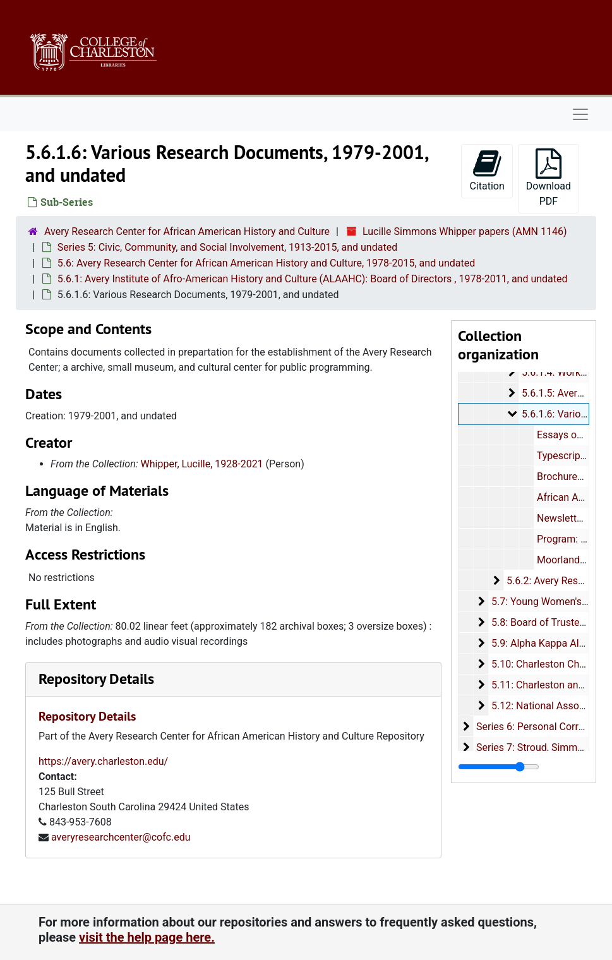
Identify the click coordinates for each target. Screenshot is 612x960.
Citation (486, 170)
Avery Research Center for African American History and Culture (187, 231)
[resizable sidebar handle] (498, 767)
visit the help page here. (147, 937)
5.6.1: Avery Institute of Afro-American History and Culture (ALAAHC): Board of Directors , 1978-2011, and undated (312, 279)
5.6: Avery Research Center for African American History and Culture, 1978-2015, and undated (266, 263)
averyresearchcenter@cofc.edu (121, 837)
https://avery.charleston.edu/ (103, 761)
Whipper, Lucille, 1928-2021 (202, 464)
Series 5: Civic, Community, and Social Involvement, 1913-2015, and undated (227, 247)
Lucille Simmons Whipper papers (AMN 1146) (465, 231)
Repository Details (96, 678)
